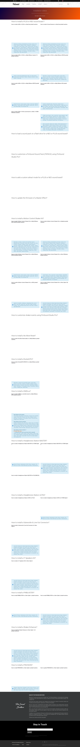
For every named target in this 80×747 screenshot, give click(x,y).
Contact (45, 4)
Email (28, 727)
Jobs (23, 744)
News (23, 4)
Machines (28, 4)
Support (39, 4)
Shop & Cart (28, 742)
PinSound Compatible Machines (18, 742)
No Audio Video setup (18, 431)
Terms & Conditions (15, 744)
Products (34, 4)
